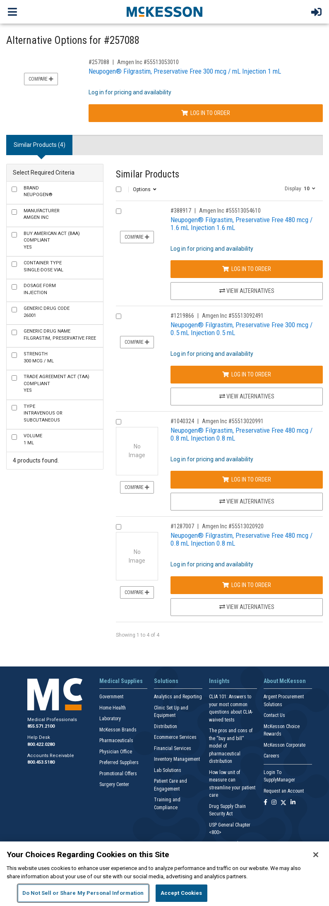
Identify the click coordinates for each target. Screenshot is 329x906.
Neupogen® (38, 191)
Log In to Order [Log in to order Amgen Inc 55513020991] (246, 479)
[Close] (316, 855)
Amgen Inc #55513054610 (230, 210)
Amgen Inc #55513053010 (148, 62)
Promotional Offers (118, 774)
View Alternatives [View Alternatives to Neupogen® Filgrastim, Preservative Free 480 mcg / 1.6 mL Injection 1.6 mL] (246, 291)
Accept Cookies (181, 893)
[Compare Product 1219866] (118, 316)
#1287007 (182, 526)
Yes (52, 240)
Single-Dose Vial (43, 266)
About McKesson (285, 681)
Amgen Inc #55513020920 (233, 526)
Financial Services (172, 748)
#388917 (181, 210)
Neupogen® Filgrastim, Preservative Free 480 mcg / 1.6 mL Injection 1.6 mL (241, 224)
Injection (40, 289)
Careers (271, 756)
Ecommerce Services (175, 737)
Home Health (112, 708)
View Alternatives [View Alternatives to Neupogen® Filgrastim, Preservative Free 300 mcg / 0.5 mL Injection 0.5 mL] (246, 396)
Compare (41, 79)
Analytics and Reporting (178, 697)
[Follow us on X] (283, 803)
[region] (164, 873)
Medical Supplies (121, 681)
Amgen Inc (42, 214)
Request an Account (284, 791)
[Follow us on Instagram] (273, 803)
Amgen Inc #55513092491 (233, 315)
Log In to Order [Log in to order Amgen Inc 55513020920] (246, 585)
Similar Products (147, 174)
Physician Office (115, 752)
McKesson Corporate (284, 745)
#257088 (99, 62)
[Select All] (118, 189)
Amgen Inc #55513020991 (233, 421)
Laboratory (110, 718)
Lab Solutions (167, 770)
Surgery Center (114, 784)
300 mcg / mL (39, 357)
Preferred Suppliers (119, 762)
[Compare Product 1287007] (118, 527)
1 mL (33, 439)
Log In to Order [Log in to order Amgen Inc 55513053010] (205, 113)
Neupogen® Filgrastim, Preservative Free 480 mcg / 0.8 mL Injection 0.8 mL (241, 434)
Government (111, 697)
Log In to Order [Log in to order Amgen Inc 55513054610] (246, 269)
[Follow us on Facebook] (265, 803)
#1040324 (182, 421)
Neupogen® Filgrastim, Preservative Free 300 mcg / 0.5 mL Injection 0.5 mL (241, 329)
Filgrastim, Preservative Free (60, 334)
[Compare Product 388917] (118, 211)
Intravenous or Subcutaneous (43, 413)
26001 (47, 312)
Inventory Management (177, 759)
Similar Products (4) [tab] (39, 144)
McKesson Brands (118, 730)
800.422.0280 (41, 744)
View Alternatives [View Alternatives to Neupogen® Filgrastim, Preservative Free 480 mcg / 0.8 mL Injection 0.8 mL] (246, 501)
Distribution (165, 726)
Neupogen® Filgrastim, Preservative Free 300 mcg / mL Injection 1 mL (185, 71)
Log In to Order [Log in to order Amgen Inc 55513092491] (246, 374)
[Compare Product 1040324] (118, 421)
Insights (219, 681)
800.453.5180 (41, 762)
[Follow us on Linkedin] (293, 803)
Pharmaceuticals (116, 740)
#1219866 (182, 315)
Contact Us (274, 715)
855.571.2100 (41, 726)
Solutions (166, 681)
